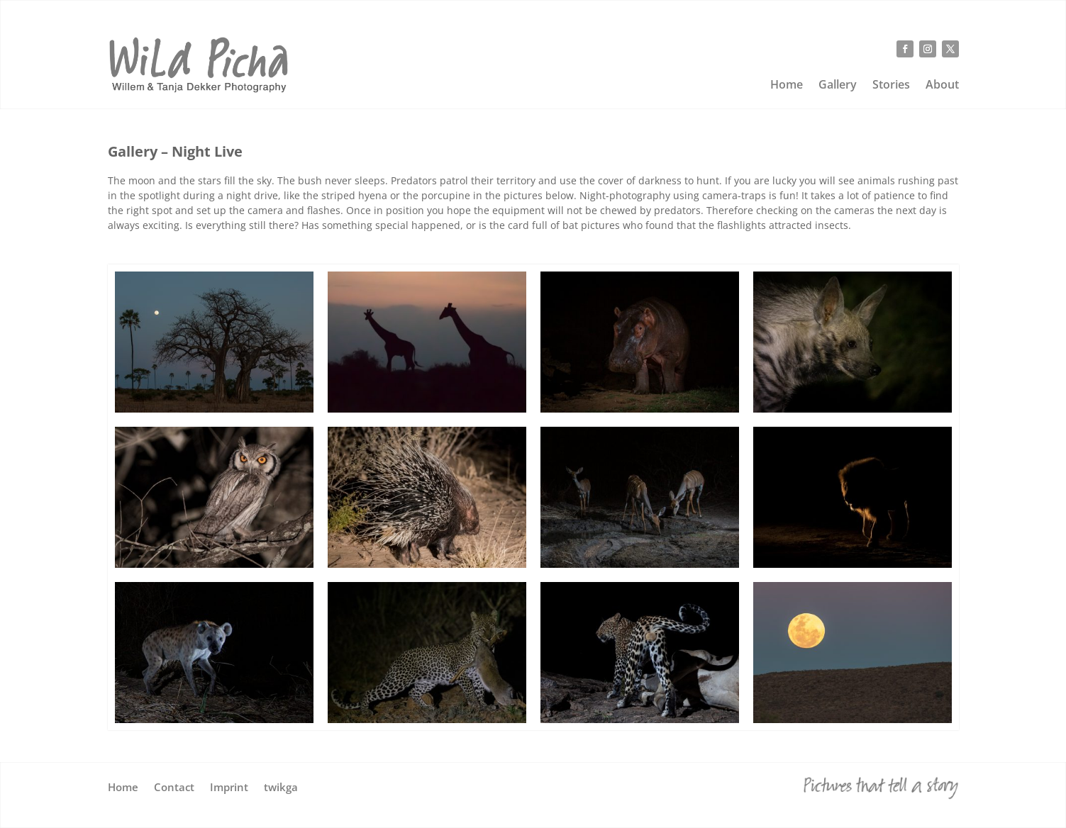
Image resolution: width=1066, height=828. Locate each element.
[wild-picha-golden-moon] (852, 719)
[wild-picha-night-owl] (214, 564)
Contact (174, 788)
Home (786, 85)
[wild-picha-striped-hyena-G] (852, 408)
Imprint (229, 788)
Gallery (837, 85)
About (942, 85)
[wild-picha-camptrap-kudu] (639, 564)
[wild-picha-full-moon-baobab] (214, 408)
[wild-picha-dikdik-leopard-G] (427, 719)
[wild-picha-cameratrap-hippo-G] (639, 408)
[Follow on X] (950, 48)
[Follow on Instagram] (927, 48)
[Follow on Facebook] (905, 48)
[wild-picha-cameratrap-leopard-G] (639, 719)
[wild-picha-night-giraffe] (427, 408)
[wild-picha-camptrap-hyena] (214, 719)
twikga (281, 788)
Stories (891, 85)
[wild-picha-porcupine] (427, 564)
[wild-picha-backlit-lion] (852, 564)
